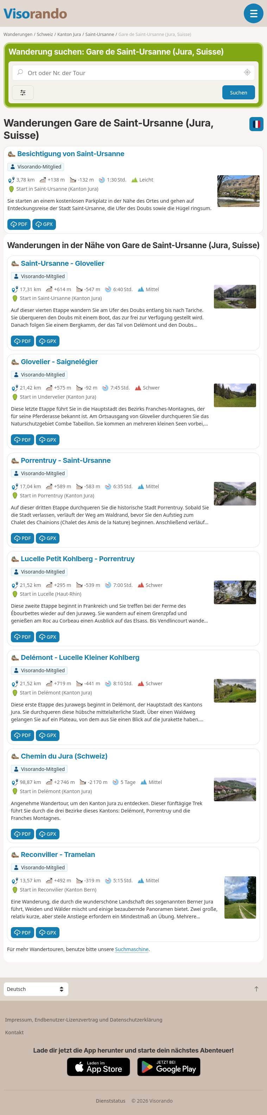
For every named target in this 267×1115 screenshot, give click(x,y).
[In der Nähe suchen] (247, 73)
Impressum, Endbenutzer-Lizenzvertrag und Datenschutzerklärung (84, 1019)
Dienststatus (110, 1100)
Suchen (238, 92)
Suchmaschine (131, 949)
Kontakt (14, 1032)
